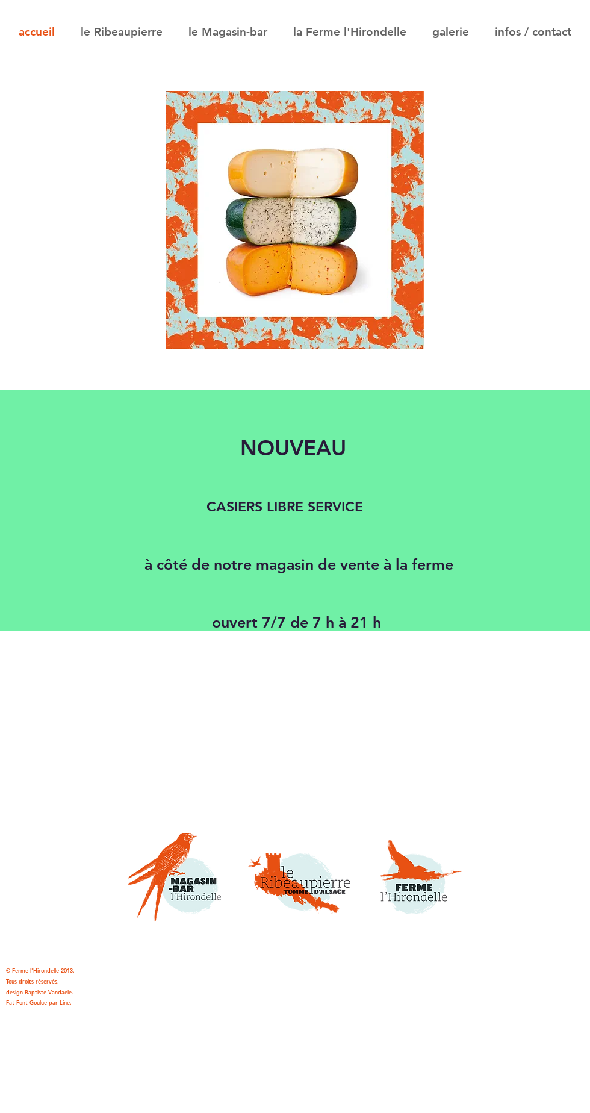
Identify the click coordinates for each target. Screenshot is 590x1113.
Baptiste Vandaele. (49, 992)
